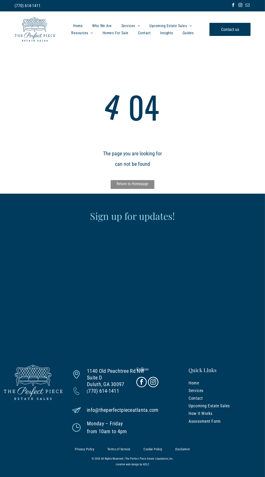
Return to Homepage (132, 184)
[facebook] (233, 5)
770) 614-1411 (28, 5)
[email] (248, 5)
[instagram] (240, 5)
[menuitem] (77, 25)
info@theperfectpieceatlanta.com (122, 410)
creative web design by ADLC (132, 464)
